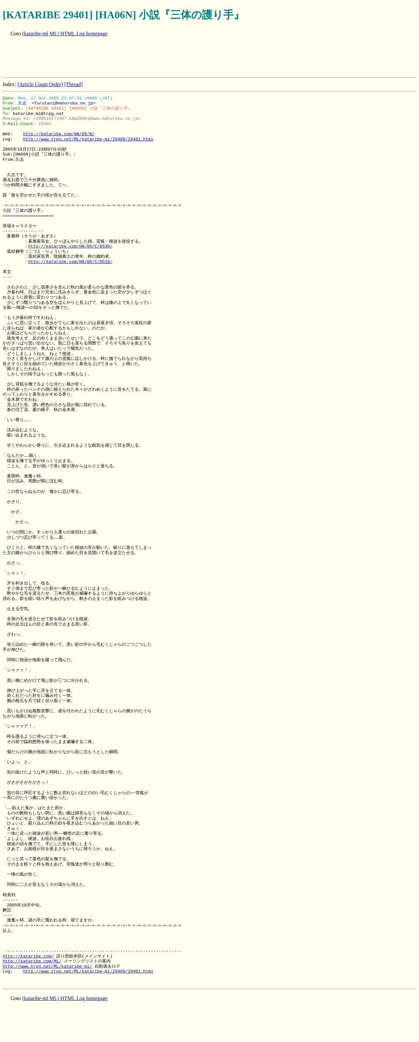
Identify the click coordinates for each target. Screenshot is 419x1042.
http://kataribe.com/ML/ (32, 961)
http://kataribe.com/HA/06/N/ (58, 134)
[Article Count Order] (40, 84)
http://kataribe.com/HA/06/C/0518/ (70, 262)
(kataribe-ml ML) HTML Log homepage (65, 33)
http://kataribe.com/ (28, 956)
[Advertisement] (122, 57)
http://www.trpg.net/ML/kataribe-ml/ (47, 966)
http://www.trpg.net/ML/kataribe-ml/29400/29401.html (88, 139)
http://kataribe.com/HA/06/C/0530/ (70, 246)
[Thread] (73, 84)
